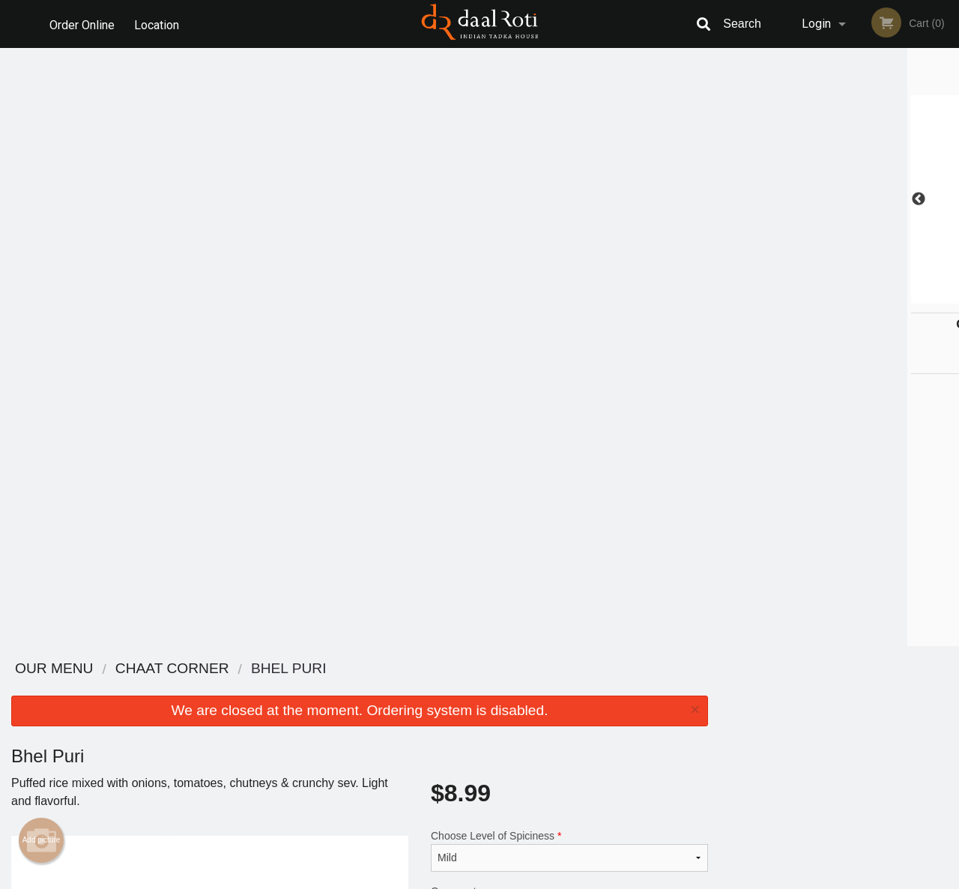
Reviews (571, 688)
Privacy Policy (583, 725)
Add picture (41, 242)
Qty (473, 373)
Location (158, 23)
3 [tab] (827, 296)
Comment (569, 313)
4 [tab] (850, 296)
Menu (441, 688)
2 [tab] (805, 296)
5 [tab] (872, 296)
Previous (730, 199)
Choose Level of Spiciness (569, 253)
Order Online (82, 23)
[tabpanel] (839, 199)
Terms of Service (504, 878)
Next (947, 199)
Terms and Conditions (599, 707)
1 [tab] (782, 296)
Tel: (723, 725)
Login (816, 23)
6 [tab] (895, 296)
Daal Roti (148, 669)
